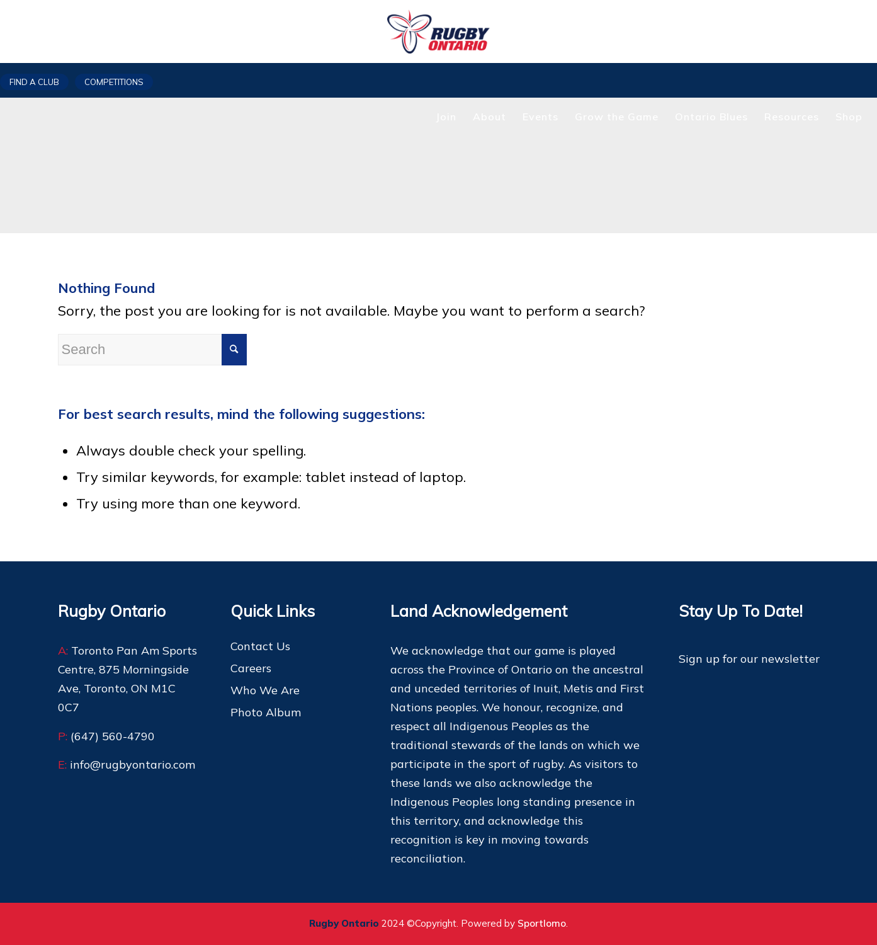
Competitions (114, 82)
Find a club (34, 82)
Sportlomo (542, 923)
